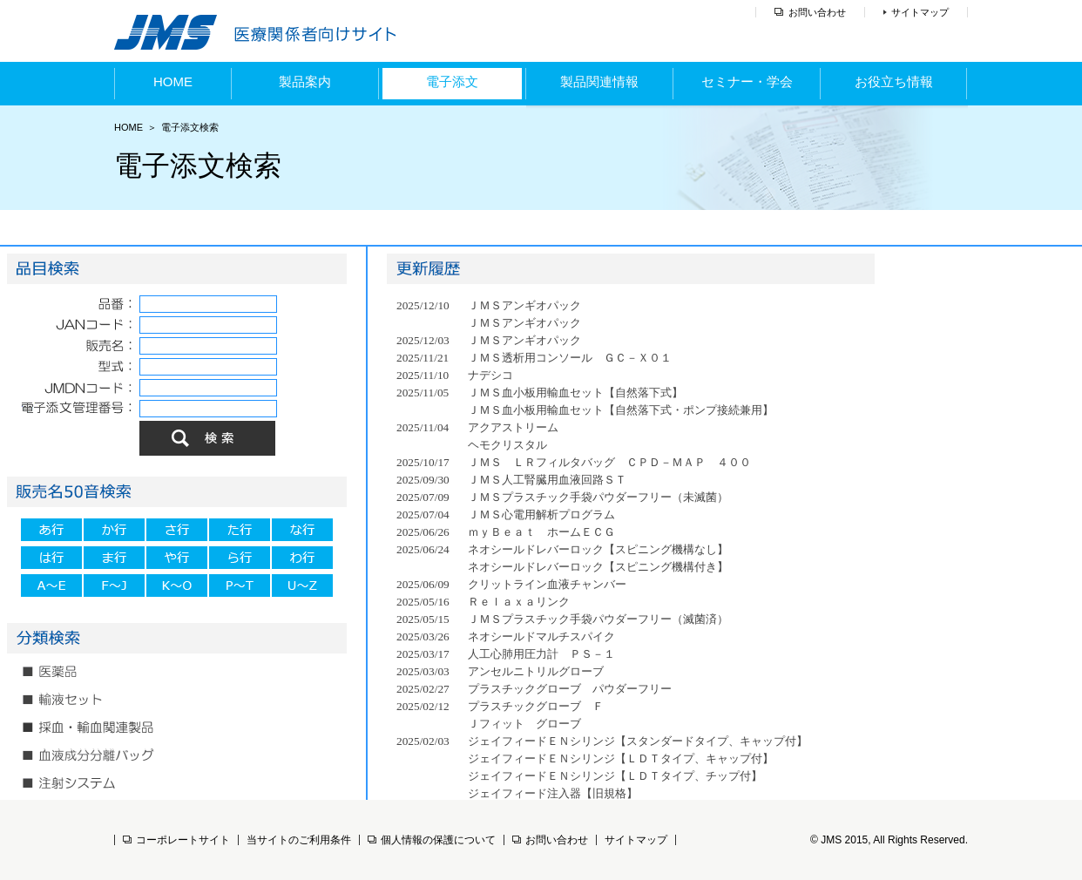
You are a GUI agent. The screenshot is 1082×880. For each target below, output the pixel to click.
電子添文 (452, 81)
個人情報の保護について (432, 840)
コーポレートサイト (176, 840)
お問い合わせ (817, 12)
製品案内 (305, 81)
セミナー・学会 (747, 81)
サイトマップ (920, 12)
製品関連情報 (599, 81)
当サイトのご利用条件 (299, 840)
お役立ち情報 (894, 81)
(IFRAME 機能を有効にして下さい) (183, 530)
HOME (173, 81)
